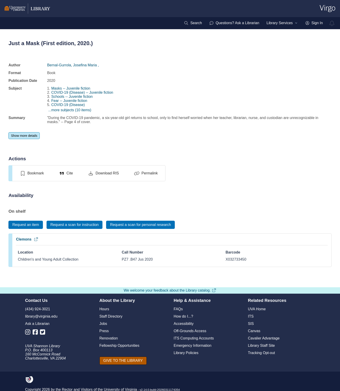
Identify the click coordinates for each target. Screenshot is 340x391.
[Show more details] (24, 135)
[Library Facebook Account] (36, 333)
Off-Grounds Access (190, 331)
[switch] (32, 173)
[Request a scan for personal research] (140, 225)
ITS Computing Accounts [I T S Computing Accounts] (194, 338)
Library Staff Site (261, 345)
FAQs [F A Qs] (178, 309)
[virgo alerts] (332, 23)
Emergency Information (192, 345)
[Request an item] (25, 225)
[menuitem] (193, 23)
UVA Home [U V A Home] (257, 309)
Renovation (108, 338)
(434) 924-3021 (37, 309)
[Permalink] (146, 173)
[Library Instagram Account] (29, 333)
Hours (104, 309)
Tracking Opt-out (261, 353)
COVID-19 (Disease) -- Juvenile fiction (82, 92)
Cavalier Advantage (264, 338)
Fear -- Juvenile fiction (69, 101)
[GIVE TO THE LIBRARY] (123, 361)
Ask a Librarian (37, 324)
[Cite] (66, 173)
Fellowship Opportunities (119, 345)
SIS (251, 324)
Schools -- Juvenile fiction (72, 96)
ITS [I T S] (251, 316)
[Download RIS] (103, 173)
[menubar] (253, 23)
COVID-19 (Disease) (68, 105)
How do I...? (183, 316)
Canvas (254, 331)
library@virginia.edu (41, 316)
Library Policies (186, 353)
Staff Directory (111, 316)
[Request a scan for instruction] (75, 225)
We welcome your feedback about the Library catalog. (170, 290)
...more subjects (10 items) (69, 110)
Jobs (103, 324)
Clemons (27, 239)
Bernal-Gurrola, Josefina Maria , (73, 65)
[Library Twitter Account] (43, 333)
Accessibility (184, 324)
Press (104, 331)
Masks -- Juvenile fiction (70, 88)
